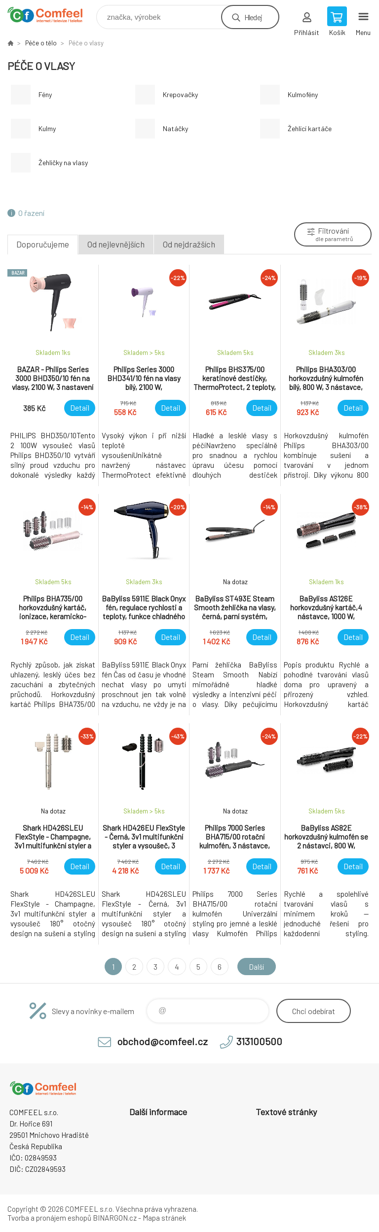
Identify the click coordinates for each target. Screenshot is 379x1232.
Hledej (253, 17)
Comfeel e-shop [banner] (51, 14)
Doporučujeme (42, 244)
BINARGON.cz (115, 1217)
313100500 (259, 1041)
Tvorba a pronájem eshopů (49, 1217)
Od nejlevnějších (116, 244)
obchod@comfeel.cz (162, 1041)
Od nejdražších (189, 244)
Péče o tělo (41, 43)
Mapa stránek (164, 1217)
